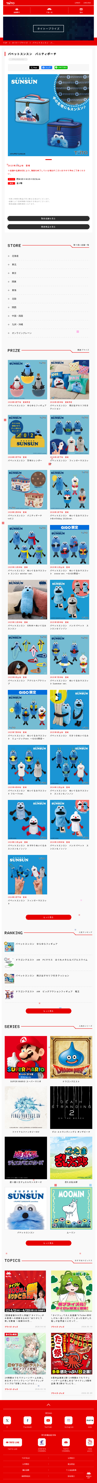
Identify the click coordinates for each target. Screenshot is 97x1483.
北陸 (14, 298)
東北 (14, 264)
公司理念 (25, 1464)
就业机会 (71, 1464)
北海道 (15, 256)
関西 (14, 307)
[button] (48, 159)
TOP (5, 42)
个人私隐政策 (71, 1470)
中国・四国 (17, 316)
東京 (14, 273)
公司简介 (77, 3)
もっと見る (48, 917)
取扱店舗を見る (48, 218)
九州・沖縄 (17, 324)
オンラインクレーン (22, 333)
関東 (14, 281)
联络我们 (71, 1476)
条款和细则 (26, 1476)
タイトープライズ (20, 42)
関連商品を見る (48, 226)
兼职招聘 (25, 1470)
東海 (14, 290)
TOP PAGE (26, 1458)
